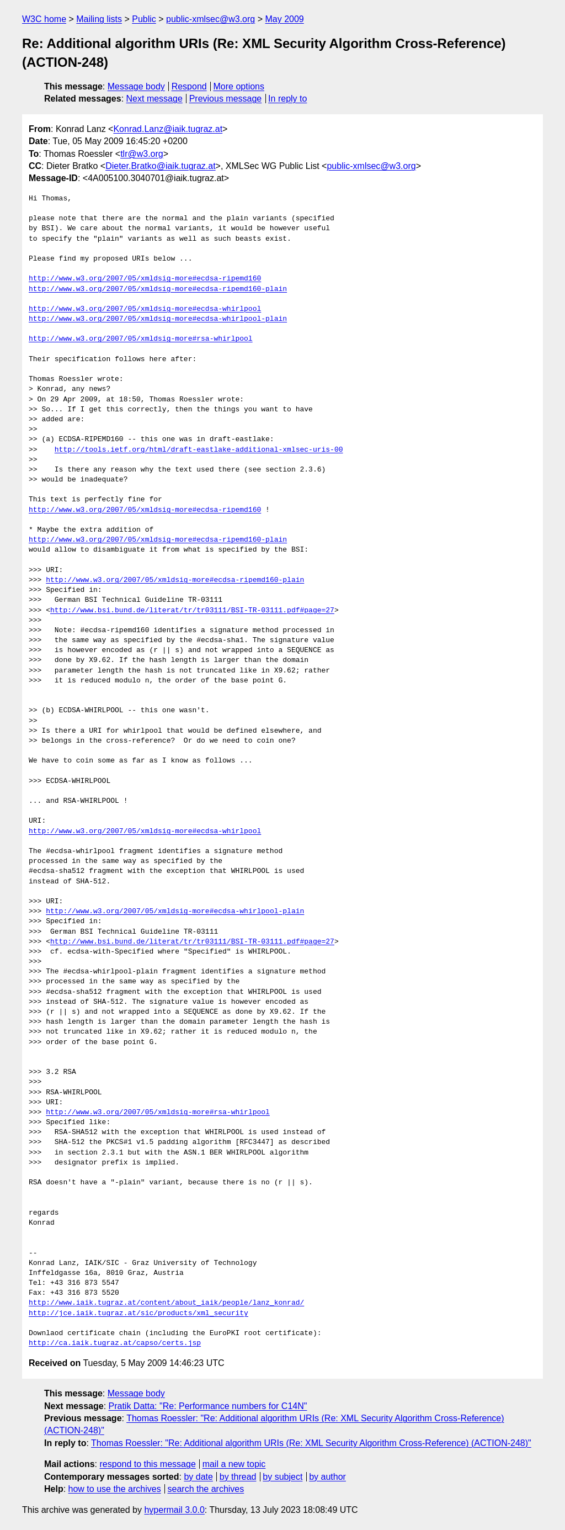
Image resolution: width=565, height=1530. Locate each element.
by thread (238, 1476)
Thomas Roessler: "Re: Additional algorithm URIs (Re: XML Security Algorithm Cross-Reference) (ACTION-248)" (311, 1443)
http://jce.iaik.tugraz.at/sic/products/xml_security (138, 1314)
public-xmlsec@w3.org (210, 19)
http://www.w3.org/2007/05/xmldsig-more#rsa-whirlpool (141, 339)
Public (144, 19)
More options (239, 86)
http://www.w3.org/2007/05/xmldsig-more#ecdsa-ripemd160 (145, 279)
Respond (189, 86)
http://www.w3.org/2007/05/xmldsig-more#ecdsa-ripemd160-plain (158, 289)
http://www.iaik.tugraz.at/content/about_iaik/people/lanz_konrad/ (166, 1303)
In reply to (287, 98)
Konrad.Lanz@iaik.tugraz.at (167, 129)
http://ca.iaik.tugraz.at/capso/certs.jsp (115, 1343)
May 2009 (284, 19)
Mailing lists (99, 19)
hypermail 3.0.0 (174, 1510)
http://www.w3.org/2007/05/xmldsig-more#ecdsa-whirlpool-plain (158, 319)
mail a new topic (234, 1464)
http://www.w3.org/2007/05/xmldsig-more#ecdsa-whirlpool (145, 309)
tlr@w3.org (141, 153)
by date (198, 1476)
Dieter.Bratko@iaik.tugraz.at (160, 166)
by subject (282, 1476)
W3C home (44, 19)
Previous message (225, 98)
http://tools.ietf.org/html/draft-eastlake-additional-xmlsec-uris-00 (199, 450)
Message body (136, 86)
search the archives (206, 1489)
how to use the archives (114, 1489)
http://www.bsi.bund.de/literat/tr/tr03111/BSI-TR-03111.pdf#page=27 (192, 611)
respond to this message (147, 1464)
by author (327, 1476)
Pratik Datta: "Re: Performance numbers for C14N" (208, 1406)
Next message (154, 98)
